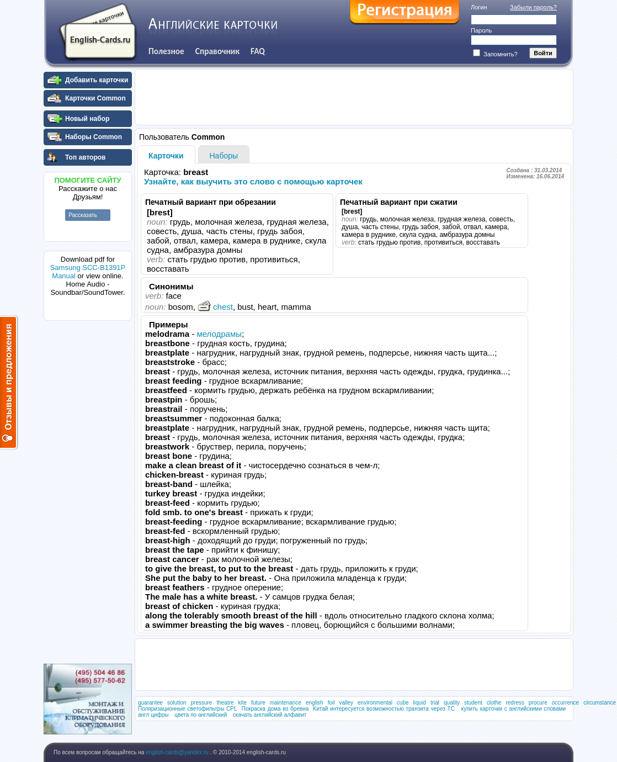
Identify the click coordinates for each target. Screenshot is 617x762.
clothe (494, 703)
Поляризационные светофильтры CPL (187, 709)
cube (403, 703)
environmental (375, 703)
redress (515, 703)
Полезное (166, 51)
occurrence (565, 703)
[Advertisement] (88, 491)
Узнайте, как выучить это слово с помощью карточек (253, 181)
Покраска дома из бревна (275, 709)
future (258, 703)
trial (434, 703)
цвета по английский (200, 715)
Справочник (217, 51)
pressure (201, 703)
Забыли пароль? (533, 7)
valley (346, 703)
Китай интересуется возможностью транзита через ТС (384, 709)
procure (538, 703)
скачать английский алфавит (270, 715)
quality (452, 703)
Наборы (224, 155)
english (314, 703)
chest (215, 306)
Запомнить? (495, 54)
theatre (224, 703)
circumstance (599, 703)
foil (331, 703)
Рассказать (82, 215)
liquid (419, 703)
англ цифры (153, 715)
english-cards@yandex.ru (178, 752)
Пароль (481, 30)
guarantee (150, 703)
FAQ (258, 51)
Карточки (166, 155)
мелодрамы (219, 333)
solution (176, 703)
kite (242, 703)
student (473, 703)
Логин (479, 7)
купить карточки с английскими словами (513, 709)
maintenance (285, 703)
